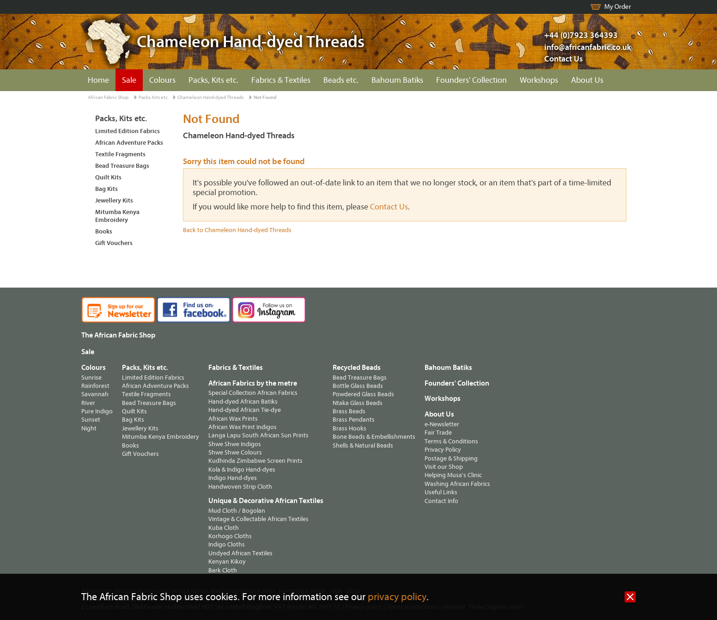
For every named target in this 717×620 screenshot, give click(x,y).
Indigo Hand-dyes (232, 478)
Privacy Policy (443, 450)
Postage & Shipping (451, 458)
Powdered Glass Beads (363, 394)
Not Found (265, 97)
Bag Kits (106, 189)
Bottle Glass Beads (358, 386)
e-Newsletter (442, 424)
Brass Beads (349, 411)
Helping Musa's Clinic (453, 475)
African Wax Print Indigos (242, 427)
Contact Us (563, 59)
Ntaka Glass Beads (358, 403)
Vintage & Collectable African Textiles (258, 519)
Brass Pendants (354, 420)
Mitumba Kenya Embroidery (117, 216)
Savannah (95, 394)
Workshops (539, 80)
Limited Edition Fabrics (127, 131)
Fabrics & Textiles (280, 80)
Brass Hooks (349, 428)
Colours (162, 80)
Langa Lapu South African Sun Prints (258, 435)
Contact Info (441, 501)
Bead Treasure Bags (122, 166)
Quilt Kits (108, 177)
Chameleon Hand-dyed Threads (210, 97)
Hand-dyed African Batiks (243, 401)
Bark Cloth (222, 570)
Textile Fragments (120, 154)
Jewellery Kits (114, 200)
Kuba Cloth (223, 528)
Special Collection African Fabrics (253, 393)
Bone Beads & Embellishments (374, 437)
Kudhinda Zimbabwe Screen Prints (255, 461)
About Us (587, 80)
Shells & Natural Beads (363, 445)
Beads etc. (340, 80)
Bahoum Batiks (397, 80)
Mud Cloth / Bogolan (236, 511)
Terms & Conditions (451, 441)
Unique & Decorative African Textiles (265, 501)
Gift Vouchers (114, 243)
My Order (617, 7)
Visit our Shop (444, 467)
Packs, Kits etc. (213, 80)
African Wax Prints (233, 419)
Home (98, 80)
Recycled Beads (357, 367)
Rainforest (95, 386)
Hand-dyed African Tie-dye (244, 410)
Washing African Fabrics (457, 484)
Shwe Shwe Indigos (234, 444)
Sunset (90, 420)
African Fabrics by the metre (252, 383)
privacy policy (397, 597)
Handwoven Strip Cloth (240, 487)
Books (103, 231)
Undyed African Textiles (240, 553)
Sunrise (91, 377)
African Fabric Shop (108, 97)
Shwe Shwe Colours (235, 452)
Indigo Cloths (226, 544)
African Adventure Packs (129, 143)
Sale (129, 80)
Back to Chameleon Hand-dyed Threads (237, 230)
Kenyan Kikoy (227, 561)
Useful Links (441, 492)
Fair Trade (438, 432)
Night (89, 428)
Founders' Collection (471, 80)
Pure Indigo (97, 411)
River (88, 403)
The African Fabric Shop (118, 335)
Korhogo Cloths (230, 536)
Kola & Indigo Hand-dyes (241, 469)
